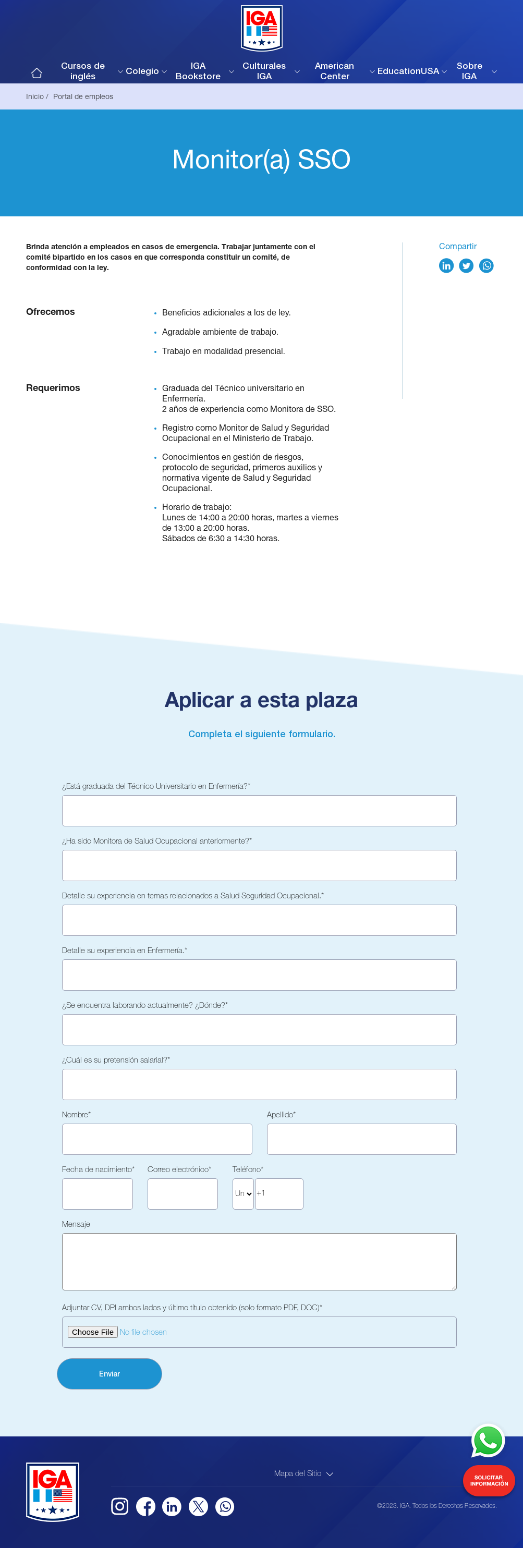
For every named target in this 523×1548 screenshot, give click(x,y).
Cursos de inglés (83, 72)
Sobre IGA (469, 72)
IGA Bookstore (198, 72)
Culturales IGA (264, 72)
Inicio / (37, 97)
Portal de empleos (83, 97)
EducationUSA (408, 72)
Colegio (142, 72)
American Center (334, 72)
